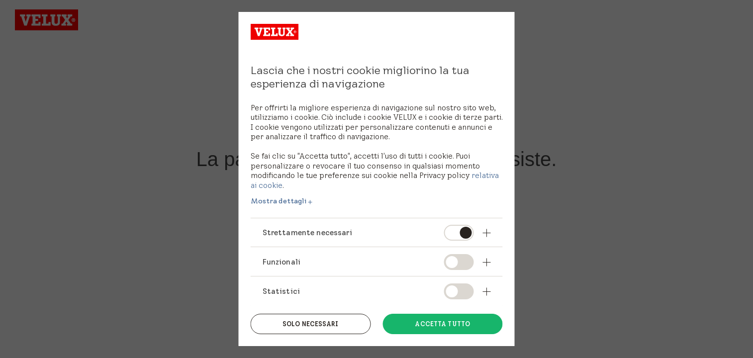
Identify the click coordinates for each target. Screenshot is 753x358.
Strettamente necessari (307, 232)
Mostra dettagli (279, 201)
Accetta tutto (442, 324)
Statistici (281, 291)
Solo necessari (310, 324)
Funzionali (282, 262)
